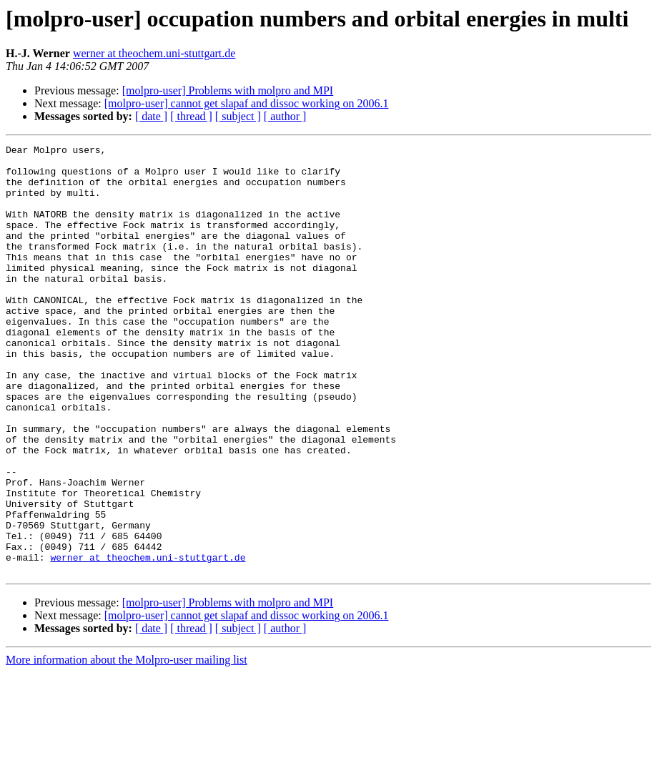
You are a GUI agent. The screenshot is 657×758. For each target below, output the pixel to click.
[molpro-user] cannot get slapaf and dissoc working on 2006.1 (246, 103)
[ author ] (285, 116)
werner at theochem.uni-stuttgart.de (154, 53)
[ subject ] (238, 116)
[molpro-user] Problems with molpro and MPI (228, 90)
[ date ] (151, 116)
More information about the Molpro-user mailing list (126, 745)
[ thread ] (191, 116)
